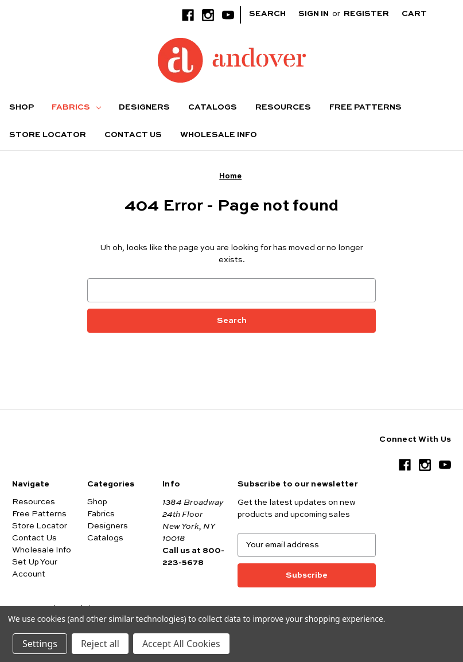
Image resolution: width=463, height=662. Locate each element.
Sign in (313, 14)
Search (267, 14)
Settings (39, 643)
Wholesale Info (218, 135)
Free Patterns (365, 107)
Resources (283, 107)
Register (366, 14)
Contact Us (133, 135)
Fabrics (76, 107)
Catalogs (212, 107)
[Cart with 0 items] (423, 14)
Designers (144, 107)
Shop (21, 107)
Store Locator (47, 135)
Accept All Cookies (181, 643)
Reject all (100, 643)
